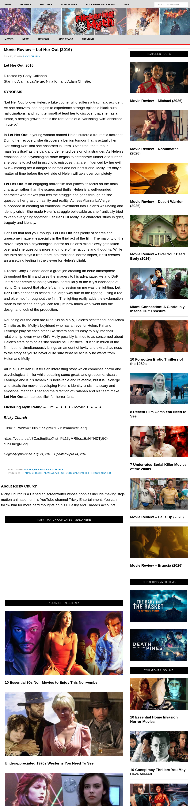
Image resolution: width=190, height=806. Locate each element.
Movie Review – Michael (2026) (156, 101)
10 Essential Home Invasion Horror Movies (154, 719)
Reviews (39, 469)
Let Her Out (92, 473)
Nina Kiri (106, 473)
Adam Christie (34, 473)
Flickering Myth (95, 21)
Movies (28, 469)
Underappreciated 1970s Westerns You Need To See (49, 763)
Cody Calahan (75, 473)
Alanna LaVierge (54, 473)
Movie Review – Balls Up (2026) (157, 517)
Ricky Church (54, 469)
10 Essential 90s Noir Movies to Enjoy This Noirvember (52, 682)
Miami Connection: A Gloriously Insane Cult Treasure (157, 309)
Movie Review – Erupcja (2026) (156, 565)
